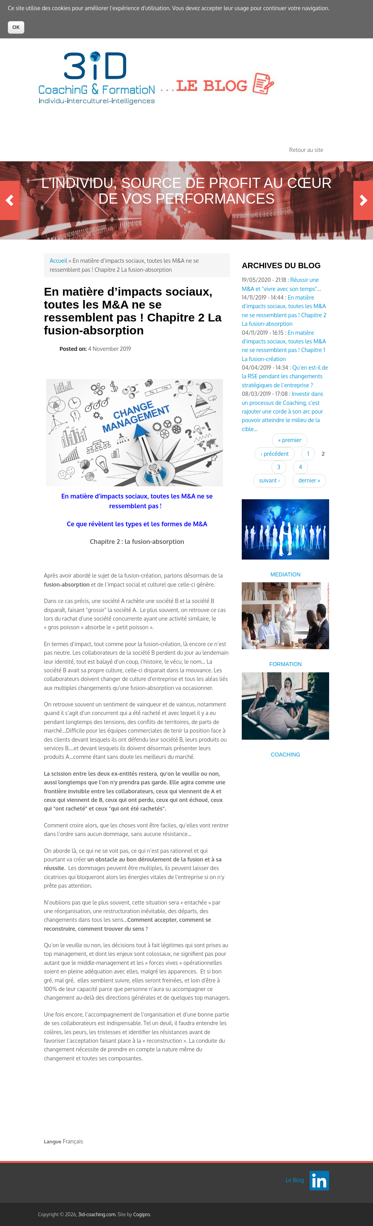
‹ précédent (274, 453)
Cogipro (141, 1214)
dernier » (309, 480)
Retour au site (306, 149)
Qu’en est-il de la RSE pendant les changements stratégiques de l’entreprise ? (285, 376)
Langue (53, 1141)
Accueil (58, 260)
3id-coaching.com (97, 1214)
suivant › (269, 480)
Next (363, 200)
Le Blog (295, 1180)
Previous (10, 200)
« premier (289, 440)
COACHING (285, 754)
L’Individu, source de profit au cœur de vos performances (186, 191)
